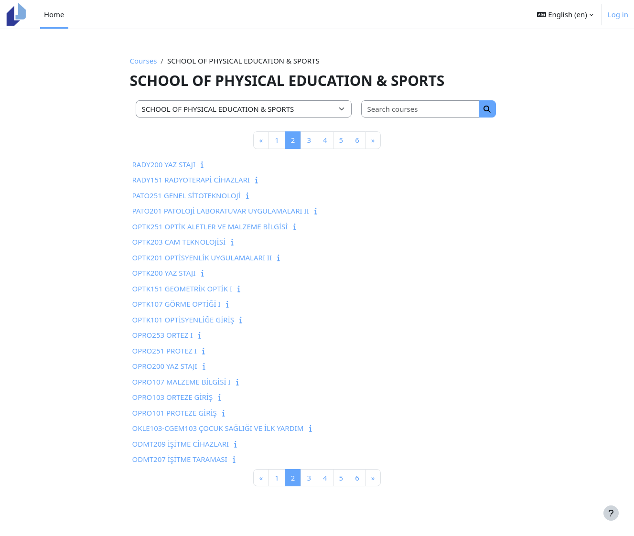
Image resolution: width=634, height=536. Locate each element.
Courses (143, 60)
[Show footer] (611, 513)
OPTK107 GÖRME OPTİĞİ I (176, 304)
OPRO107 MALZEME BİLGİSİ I (181, 381)
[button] (565, 14)
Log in (618, 14)
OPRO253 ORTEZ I (162, 335)
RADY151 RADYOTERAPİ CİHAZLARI (191, 179)
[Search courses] (420, 109)
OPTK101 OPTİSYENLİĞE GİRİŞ (183, 319)
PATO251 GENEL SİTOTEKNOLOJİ (186, 195)
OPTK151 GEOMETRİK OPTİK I (182, 288)
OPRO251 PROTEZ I (164, 350)
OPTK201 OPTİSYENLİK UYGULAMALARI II (202, 257)
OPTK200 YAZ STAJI (164, 273)
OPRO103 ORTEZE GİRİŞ (172, 397)
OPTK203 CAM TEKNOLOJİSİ (179, 242)
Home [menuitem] (54, 14)
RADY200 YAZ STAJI (164, 164)
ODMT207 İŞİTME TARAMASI (179, 459)
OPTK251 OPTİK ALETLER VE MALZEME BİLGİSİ (210, 226)
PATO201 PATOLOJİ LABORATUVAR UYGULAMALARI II (220, 210)
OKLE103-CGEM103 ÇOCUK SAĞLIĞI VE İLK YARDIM (218, 428)
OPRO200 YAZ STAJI (164, 366)
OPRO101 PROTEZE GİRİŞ (174, 413)
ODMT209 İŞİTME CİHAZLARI (180, 444)
